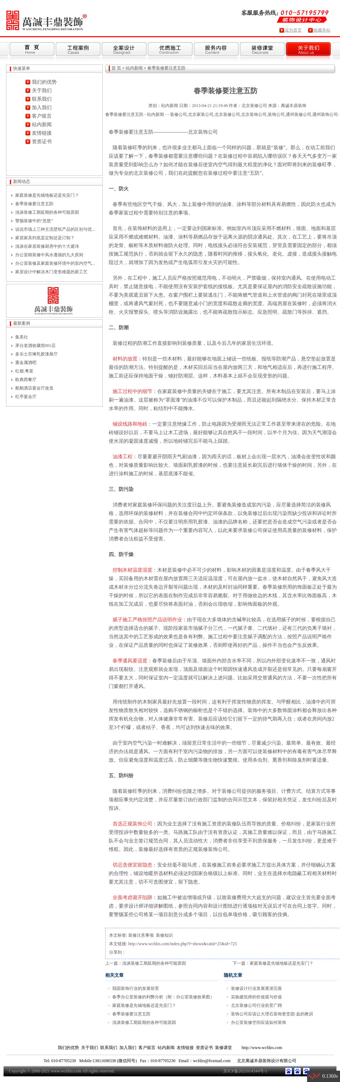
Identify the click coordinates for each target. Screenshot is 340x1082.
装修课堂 (223, 1047)
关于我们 (42, 90)
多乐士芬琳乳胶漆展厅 (36, 354)
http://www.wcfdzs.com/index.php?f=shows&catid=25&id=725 (182, 943)
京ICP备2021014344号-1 (245, 1071)
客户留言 (42, 116)
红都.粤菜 (24, 371)
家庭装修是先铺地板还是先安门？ (47, 195)
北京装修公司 (254, 105)
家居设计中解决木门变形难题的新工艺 (51, 271)
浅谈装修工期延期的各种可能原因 (47, 212)
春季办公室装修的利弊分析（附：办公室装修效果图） (163, 996)
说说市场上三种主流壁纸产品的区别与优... (55, 229)
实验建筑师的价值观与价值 (256, 996)
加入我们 (42, 107)
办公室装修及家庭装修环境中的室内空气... (55, 263)
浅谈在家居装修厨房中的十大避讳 (47, 246)
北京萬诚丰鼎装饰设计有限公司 (266, 1060)
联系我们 (42, 99)
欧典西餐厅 (25, 379)
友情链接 (42, 133)
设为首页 (293, 30)
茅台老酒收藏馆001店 (35, 345)
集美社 (21, 337)
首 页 (116, 68)
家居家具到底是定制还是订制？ (45, 237)
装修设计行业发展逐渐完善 (256, 988)
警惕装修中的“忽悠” (34, 220)
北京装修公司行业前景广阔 (256, 1005)
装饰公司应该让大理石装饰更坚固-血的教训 (272, 1013)
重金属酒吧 (25, 362)
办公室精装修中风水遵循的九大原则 (49, 254)
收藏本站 (321, 30)
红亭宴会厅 (25, 396)
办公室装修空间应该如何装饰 (258, 1022)
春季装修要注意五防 (34, 203)
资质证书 (42, 141)
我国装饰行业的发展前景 (135, 988)
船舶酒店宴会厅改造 (34, 388)
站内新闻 (42, 124)
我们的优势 (44, 82)
